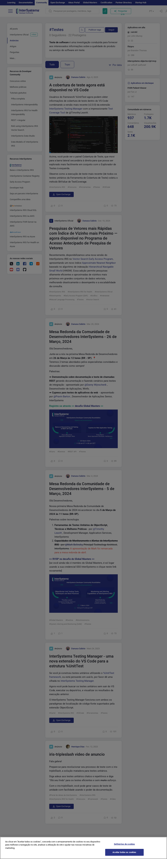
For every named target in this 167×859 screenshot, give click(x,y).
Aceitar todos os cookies (124, 854)
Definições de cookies (124, 846)
